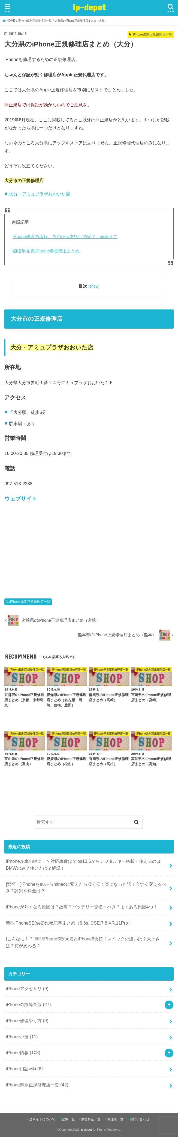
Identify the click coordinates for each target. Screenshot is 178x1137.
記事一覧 (68, 1119)
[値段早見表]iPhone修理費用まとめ (45, 251)
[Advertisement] (88, 548)
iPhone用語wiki (24, 1068)
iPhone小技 (22, 1036)
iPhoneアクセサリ (27, 988)
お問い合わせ (139, 1119)
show (93, 286)
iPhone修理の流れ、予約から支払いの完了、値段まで (65, 236)
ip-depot (89, 7)
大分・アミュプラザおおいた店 (39, 193)
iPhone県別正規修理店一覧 (30, 602)
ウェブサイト (20, 499)
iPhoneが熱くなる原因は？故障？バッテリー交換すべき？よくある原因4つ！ (81, 906)
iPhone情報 (23, 1052)
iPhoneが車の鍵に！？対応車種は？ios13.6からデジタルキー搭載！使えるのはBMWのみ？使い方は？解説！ (83, 864)
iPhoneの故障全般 (28, 1004)
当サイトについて (42, 1119)
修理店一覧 (115, 1119)
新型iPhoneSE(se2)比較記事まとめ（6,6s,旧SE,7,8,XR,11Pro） (69, 922)
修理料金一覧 (91, 1119)
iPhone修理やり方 (27, 1020)
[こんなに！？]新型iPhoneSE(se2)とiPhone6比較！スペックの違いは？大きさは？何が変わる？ (82, 942)
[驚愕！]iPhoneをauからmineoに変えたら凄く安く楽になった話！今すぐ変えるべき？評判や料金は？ (86, 887)
